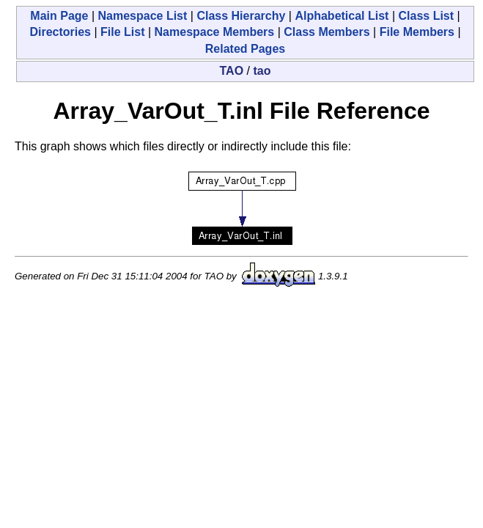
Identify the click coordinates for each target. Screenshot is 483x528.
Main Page (59, 16)
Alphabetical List (341, 16)
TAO (232, 71)
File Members (417, 32)
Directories (60, 32)
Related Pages (245, 49)
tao (261, 71)
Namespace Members (215, 32)
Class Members (326, 32)
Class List (426, 16)
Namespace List (143, 16)
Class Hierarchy (240, 16)
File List (122, 32)
